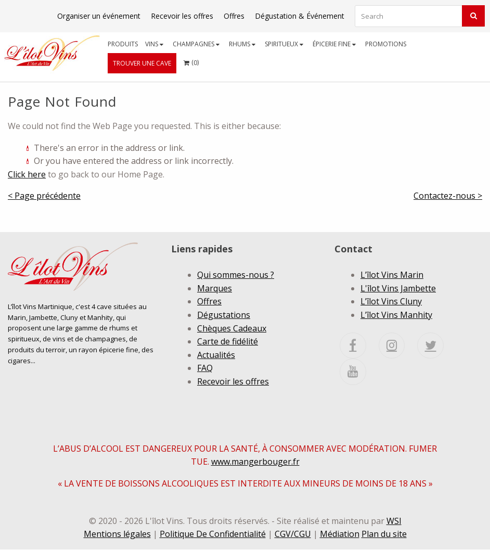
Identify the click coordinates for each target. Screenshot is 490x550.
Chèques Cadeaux (231, 328)
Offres (234, 16)
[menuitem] (122, 44)
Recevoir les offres (182, 16)
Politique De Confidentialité (213, 534)
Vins (154, 44)
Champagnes (196, 44)
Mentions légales (117, 534)
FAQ (205, 368)
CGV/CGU (293, 534)
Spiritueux (284, 44)
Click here (27, 174)
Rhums (242, 44)
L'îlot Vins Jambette (398, 288)
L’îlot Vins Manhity (396, 315)
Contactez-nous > (448, 195)
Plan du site (384, 534)
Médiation (339, 534)
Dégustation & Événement (299, 16)
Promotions (385, 44)
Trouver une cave (142, 63)
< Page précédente (44, 195)
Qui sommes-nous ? (235, 274)
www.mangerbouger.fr (255, 462)
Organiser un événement (98, 16)
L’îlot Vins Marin (391, 274)
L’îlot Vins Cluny (391, 301)
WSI (394, 521)
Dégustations (223, 315)
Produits (123, 44)
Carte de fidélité (227, 341)
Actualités (216, 355)
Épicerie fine (334, 44)
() (191, 60)
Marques (214, 288)
